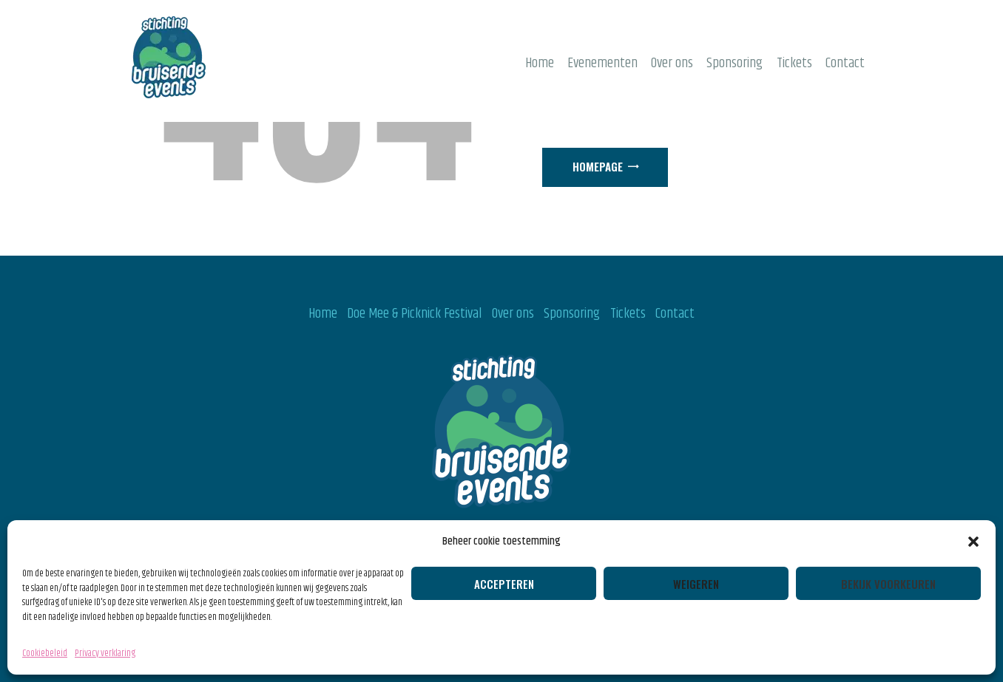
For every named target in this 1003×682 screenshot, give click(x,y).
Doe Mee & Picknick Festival (414, 313)
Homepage (598, 166)
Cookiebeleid (44, 653)
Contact (675, 313)
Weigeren (696, 584)
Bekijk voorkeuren (888, 584)
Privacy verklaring (105, 653)
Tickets (628, 313)
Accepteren (504, 584)
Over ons (513, 313)
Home (322, 313)
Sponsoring (572, 313)
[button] (973, 541)
